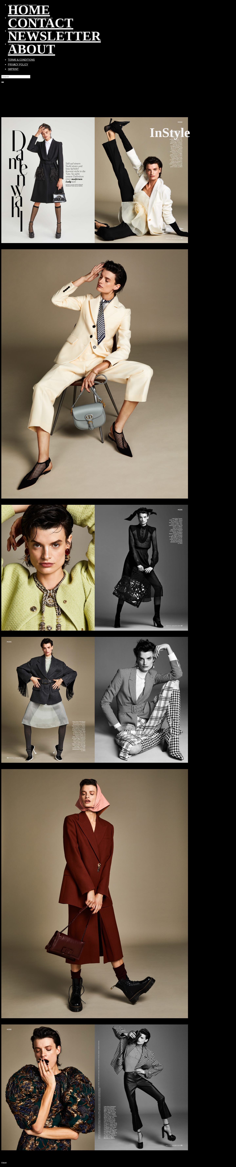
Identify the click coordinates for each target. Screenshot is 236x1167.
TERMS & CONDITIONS (21, 59)
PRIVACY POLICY (18, 64)
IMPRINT (13, 69)
